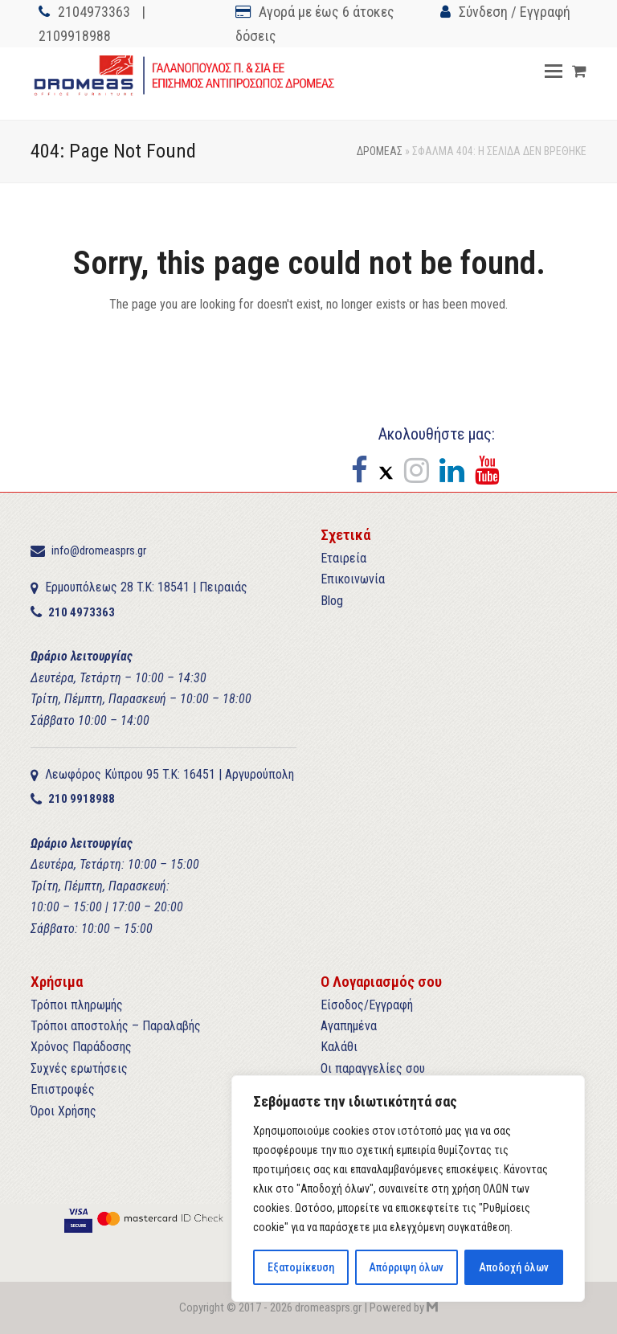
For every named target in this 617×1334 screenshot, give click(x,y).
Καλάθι (339, 1046)
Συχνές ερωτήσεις (79, 1068)
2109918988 (75, 35)
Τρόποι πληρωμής (77, 1005)
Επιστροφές (63, 1089)
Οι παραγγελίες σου (373, 1068)
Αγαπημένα (349, 1025)
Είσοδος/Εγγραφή (367, 1005)
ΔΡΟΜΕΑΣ (379, 151)
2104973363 (94, 11)
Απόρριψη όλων (406, 1267)
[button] (553, 71)
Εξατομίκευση (301, 1267)
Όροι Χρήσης (63, 1111)
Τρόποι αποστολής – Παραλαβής (116, 1025)
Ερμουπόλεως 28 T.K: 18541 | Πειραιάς (146, 587)
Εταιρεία (343, 558)
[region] (408, 1188)
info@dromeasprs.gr (98, 550)
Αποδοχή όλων (513, 1267)
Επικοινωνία (353, 579)
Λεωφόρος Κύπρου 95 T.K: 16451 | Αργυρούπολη (169, 774)
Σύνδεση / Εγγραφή (514, 11)
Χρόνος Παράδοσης (81, 1046)
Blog (332, 600)
